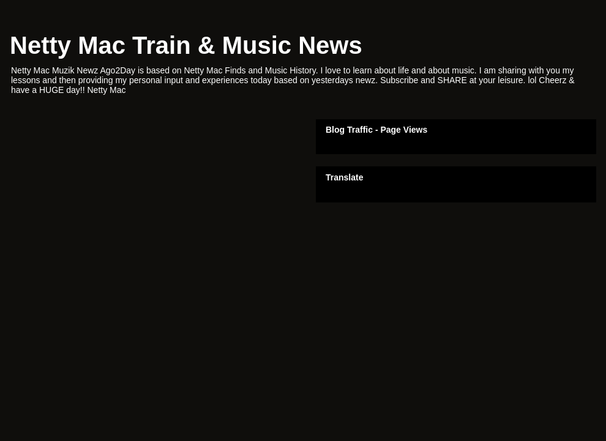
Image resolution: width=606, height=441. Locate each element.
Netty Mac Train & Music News (186, 45)
